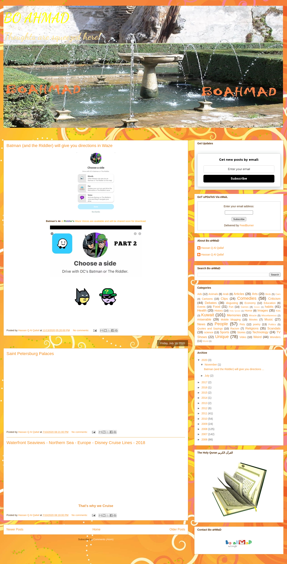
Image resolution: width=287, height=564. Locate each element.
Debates (211, 303)
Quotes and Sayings (210, 328)
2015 (205, 392)
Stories (241, 332)
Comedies (246, 298)
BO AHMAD (36, 18)
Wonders (275, 337)
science (208, 332)
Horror (248, 310)
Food (216, 307)
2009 (205, 423)
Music (268, 319)
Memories (234, 315)
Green (257, 307)
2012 (205, 408)
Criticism (274, 298)
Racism (234, 328)
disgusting (232, 302)
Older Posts (177, 529)
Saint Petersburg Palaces (30, 353)
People (221, 323)
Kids (278, 310)
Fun (231, 306)
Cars (278, 294)
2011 (205, 413)
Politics (272, 324)
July (207, 375)
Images (262, 310)
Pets (242, 324)
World (205, 341)
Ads (199, 294)
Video (242, 337)
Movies (253, 319)
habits (269, 307)
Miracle (253, 315)
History (218, 310)
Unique (222, 336)
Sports (224, 332)
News (201, 324)
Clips (224, 298)
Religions (252, 328)
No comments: (81, 330)
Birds (268, 294)
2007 (205, 434)
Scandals (274, 328)
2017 (205, 382)
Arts (255, 294)
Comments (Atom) (103, 539)
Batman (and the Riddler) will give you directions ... (234, 369)
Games (245, 307)
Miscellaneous (269, 315)
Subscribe (239, 178)
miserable (204, 319)
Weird (257, 337)
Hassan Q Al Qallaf (212, 247)
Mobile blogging (231, 319)
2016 (205, 387)
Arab (226, 294)
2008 (205, 429)
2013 (205, 403)
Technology (260, 332)
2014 (205, 397)
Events (201, 306)
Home (97, 529)
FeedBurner (247, 225)
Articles (239, 294)
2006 (205, 439)
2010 (205, 418)
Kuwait (207, 315)
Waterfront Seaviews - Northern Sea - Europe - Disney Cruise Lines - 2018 (75, 442)
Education (270, 302)
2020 (205, 360)
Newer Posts (14, 529)
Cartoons (207, 298)
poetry (256, 324)
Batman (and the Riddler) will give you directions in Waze (59, 145)
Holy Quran (234, 311)
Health (202, 310)
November (211, 364)
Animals (213, 294)
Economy (250, 302)
